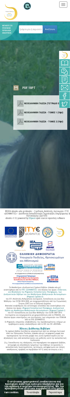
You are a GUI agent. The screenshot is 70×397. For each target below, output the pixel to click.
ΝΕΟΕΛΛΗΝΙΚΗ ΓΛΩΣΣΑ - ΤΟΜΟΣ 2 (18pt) (43, 121)
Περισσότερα (55, 392)
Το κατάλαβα (33, 392)
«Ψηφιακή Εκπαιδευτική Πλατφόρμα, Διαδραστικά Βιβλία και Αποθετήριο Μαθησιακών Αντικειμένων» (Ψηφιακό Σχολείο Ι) (35, 309)
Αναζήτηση (50, 29)
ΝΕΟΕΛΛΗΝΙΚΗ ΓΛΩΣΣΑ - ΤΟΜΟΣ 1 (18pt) (43, 112)
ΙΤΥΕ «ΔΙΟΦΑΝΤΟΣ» (29, 290)
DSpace (32, 218)
